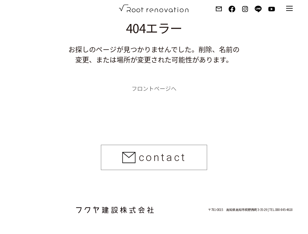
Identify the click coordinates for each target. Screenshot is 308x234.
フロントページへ (154, 88)
